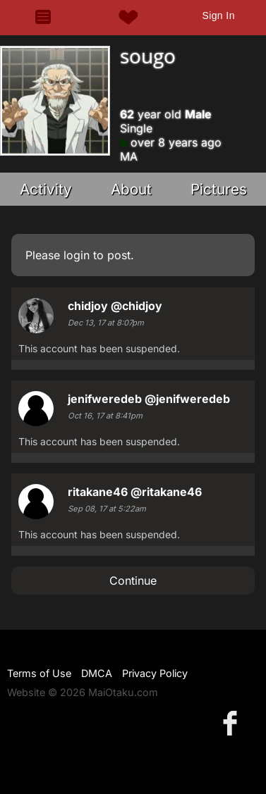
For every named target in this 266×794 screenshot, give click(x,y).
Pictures (219, 189)
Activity (46, 189)
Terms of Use (39, 673)
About (131, 189)
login (77, 255)
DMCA (96, 673)
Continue (133, 580)
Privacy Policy (155, 673)
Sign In (218, 15)
